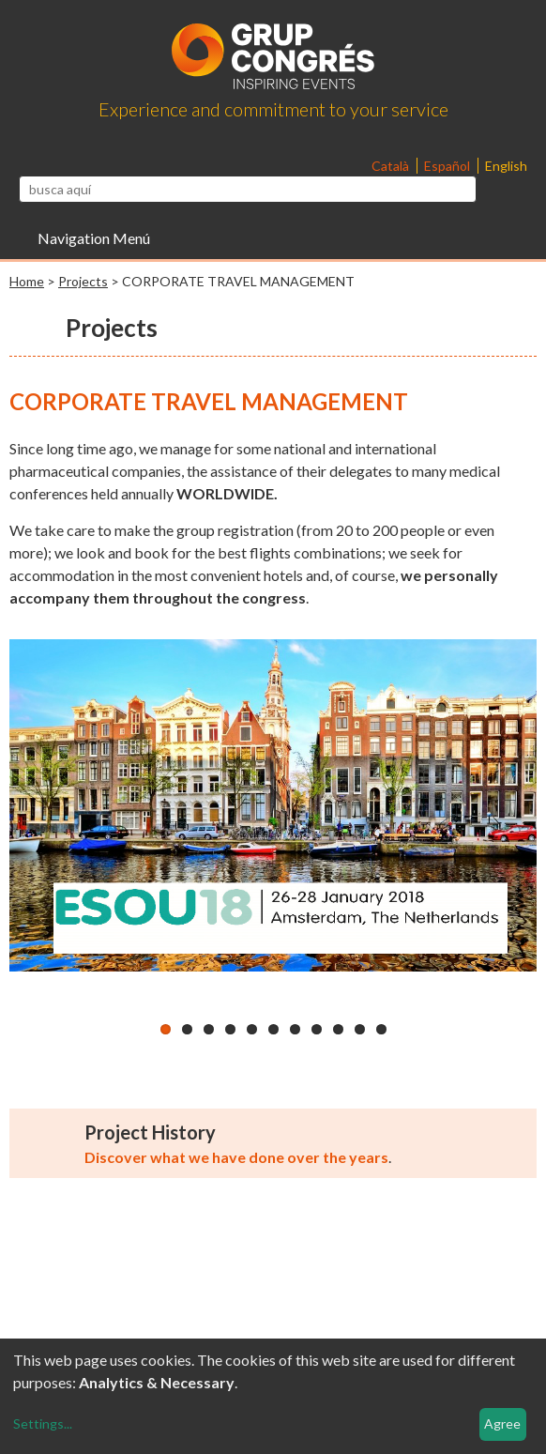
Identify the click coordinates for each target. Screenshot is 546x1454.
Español (448, 166)
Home (26, 281)
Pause (23, 1001)
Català (392, 166)
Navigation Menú (94, 238)
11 (381, 1035)
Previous (33, 822)
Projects (83, 281)
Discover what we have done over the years (236, 1162)
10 (360, 1035)
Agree (502, 1423)
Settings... (42, 1423)
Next (513, 822)
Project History (150, 1137)
